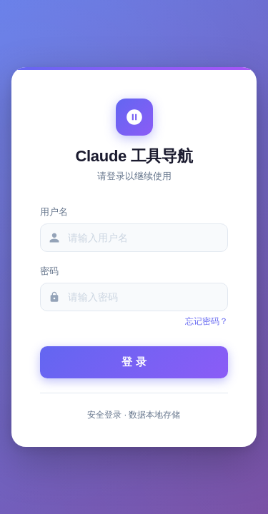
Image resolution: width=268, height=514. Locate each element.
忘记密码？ (206, 321)
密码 (49, 271)
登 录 (134, 362)
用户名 (54, 211)
